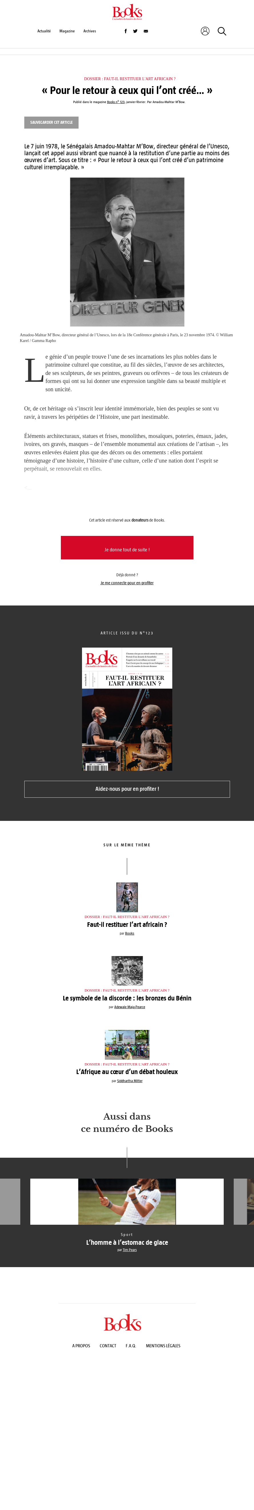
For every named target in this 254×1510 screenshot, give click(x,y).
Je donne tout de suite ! (127, 550)
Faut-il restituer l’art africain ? (127, 924)
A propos (81, 1345)
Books (129, 933)
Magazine (67, 31)
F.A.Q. (131, 1345)
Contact (108, 1345)
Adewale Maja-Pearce (129, 1007)
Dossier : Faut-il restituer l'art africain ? (130, 79)
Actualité (44, 31)
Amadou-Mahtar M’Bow (169, 102)
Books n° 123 (116, 102)
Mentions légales (163, 1345)
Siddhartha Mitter (130, 1081)
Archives (89, 31)
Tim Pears (130, 1250)
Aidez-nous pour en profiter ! (127, 789)
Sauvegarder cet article (51, 122)
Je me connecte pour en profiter (127, 583)
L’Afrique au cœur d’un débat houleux (127, 1072)
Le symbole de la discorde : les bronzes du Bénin (127, 998)
